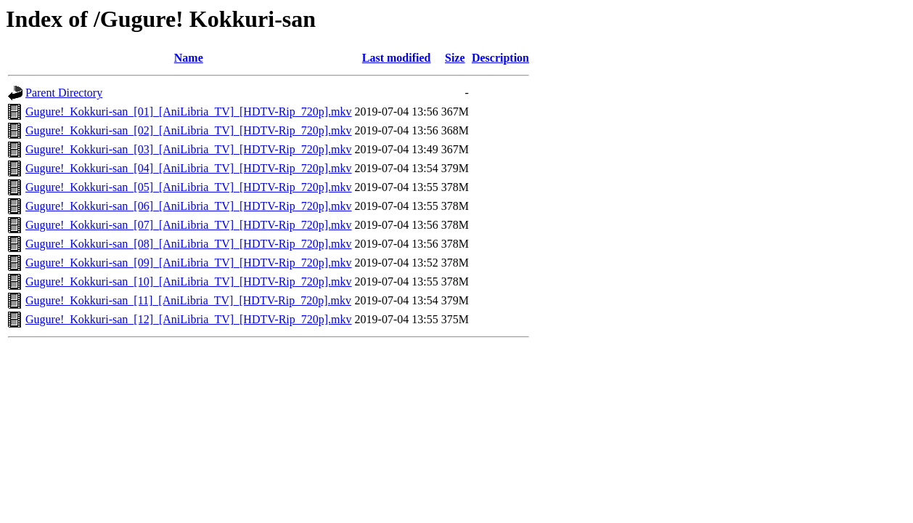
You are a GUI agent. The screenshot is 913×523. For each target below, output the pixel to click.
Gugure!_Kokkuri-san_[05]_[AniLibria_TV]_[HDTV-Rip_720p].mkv (188, 187)
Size (455, 58)
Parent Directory (63, 92)
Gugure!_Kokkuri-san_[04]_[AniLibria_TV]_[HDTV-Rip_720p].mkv (188, 168)
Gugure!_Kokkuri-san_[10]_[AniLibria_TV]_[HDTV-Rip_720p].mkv (188, 281)
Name (188, 58)
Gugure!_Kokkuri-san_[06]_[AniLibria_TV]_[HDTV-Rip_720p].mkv (188, 206)
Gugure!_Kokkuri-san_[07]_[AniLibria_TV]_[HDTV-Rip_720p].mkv (188, 225)
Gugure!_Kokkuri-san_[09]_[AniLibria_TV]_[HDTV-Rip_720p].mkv (188, 262)
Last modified (396, 58)
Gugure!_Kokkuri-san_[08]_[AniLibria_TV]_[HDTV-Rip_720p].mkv (188, 244)
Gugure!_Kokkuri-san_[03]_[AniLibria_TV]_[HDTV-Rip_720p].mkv (188, 149)
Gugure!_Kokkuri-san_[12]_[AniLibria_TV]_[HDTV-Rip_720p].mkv (188, 319)
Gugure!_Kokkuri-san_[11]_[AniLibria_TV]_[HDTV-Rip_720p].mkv (188, 300)
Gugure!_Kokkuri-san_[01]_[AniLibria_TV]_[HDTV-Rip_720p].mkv (188, 111)
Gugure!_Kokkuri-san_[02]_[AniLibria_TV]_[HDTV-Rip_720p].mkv (188, 130)
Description (500, 58)
